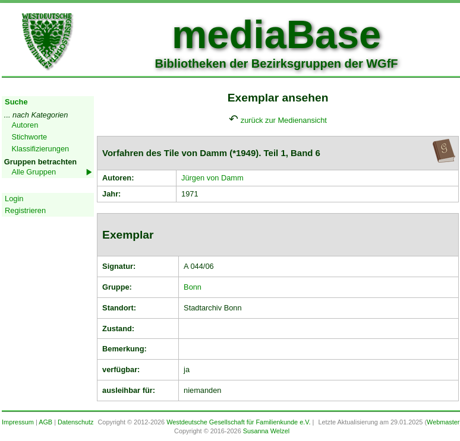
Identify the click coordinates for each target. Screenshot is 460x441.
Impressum (18, 422)
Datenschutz (75, 422)
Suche (16, 101)
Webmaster (443, 422)
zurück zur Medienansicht (284, 120)
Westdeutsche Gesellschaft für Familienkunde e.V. (238, 422)
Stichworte (29, 136)
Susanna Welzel (266, 430)
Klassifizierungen (40, 148)
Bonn (192, 287)
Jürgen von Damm (212, 177)
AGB (45, 422)
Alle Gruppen (33, 171)
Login (14, 198)
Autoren (24, 124)
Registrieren (25, 210)
